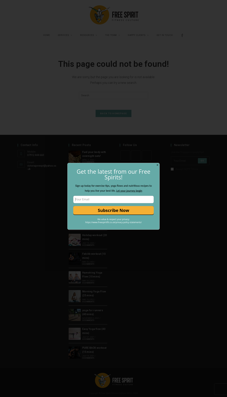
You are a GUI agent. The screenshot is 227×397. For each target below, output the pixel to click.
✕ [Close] (157, 165)
